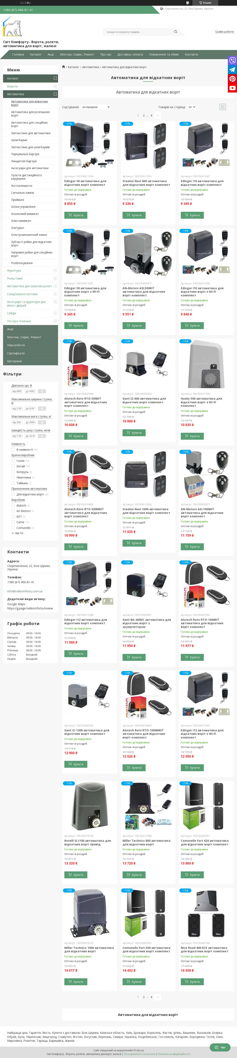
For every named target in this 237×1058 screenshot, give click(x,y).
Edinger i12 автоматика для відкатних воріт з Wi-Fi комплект (202, 733)
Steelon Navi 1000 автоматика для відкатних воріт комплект (146, 511)
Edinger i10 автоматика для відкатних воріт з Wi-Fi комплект (202, 291)
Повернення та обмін (164, 54)
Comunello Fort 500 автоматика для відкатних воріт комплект (146, 949)
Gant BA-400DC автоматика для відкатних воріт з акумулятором (147, 623)
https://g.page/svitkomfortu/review (30, 608)
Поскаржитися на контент (139, 1054)
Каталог (36, 54)
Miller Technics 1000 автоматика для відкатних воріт (89, 949)
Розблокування (22, 263)
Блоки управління (23, 207)
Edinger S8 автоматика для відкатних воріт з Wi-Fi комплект (85, 291)
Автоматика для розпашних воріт (30, 113)
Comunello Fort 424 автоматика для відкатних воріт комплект (205, 842)
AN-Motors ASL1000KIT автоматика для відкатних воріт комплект (202, 512)
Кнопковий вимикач (25, 214)
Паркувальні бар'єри (25, 154)
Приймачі (17, 200)
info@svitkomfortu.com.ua (24, 591)
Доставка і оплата (130, 54)
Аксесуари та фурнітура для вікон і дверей (26, 303)
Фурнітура (14, 270)
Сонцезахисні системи (22, 294)
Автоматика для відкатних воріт (29, 103)
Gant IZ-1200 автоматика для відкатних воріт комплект (86, 732)
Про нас (105, 54)
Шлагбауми (19, 140)
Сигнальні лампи (22, 193)
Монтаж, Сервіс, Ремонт (77, 54)
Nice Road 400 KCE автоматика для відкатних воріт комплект (204, 949)
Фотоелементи (21, 186)
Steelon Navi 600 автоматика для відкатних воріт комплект (146, 183)
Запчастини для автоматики (30, 133)
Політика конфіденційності (174, 1054)
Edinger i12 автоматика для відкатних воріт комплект (85, 621)
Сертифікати (16, 353)
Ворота (12, 86)
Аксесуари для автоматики (29, 168)
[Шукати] (175, 32)
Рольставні (15, 278)
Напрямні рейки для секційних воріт (31, 254)
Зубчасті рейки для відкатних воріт (31, 243)
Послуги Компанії (19, 321)
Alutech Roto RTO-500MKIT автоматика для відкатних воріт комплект (85, 512)
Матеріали (14, 361)
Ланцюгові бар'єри (24, 161)
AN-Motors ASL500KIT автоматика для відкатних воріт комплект (144, 291)
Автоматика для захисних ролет (29, 286)
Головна (18, 54)
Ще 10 (19, 533)
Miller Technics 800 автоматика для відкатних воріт (146, 842)
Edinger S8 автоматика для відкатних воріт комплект (85, 183)
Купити (78, 215)
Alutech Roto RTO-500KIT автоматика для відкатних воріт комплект (85, 402)
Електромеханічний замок (29, 235)
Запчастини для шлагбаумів (30, 147)
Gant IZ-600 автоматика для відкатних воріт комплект (144, 400)
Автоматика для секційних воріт (29, 124)
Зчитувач (17, 228)
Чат (220, 1047)
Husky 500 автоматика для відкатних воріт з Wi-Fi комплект (201, 402)
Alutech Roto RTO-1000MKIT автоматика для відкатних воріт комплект (144, 733)
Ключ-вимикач (21, 221)
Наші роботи (16, 345)
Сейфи (11, 313)
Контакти (191, 54)
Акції (51, 54)
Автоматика (15, 94)
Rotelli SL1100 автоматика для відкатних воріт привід (87, 842)
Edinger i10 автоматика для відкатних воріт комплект (202, 183)
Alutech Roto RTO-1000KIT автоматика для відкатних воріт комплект (202, 623)
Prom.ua (139, 1050)
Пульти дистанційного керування (26, 177)
